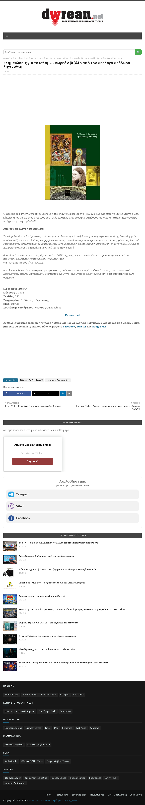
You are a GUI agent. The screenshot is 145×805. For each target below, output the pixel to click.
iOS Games (78, 694)
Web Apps (81, 728)
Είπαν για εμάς (79, 794)
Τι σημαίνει (65, 711)
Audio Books (11, 761)
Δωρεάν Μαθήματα (25, 711)
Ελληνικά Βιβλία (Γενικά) (31, 380)
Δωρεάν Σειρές (58, 778)
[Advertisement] (72, 101)
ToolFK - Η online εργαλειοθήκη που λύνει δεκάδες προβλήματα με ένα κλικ (59, 542)
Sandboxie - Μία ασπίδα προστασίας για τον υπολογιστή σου (52, 582)
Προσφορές (95, 778)
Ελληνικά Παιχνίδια (14, 744)
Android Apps (11, 694)
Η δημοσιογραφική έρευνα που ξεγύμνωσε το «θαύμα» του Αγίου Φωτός (57, 569)
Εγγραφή (32, 461)
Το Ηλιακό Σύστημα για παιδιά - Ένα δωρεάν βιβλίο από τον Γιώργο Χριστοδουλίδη (64, 662)
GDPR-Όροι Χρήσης (117, 794)
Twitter (81, 326)
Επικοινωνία (136, 794)
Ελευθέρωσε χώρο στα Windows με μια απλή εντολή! (47, 649)
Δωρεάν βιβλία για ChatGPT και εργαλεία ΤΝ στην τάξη (48, 622)
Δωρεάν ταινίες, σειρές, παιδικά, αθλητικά (42, 595)
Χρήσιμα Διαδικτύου (15, 783)
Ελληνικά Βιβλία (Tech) (31, 761)
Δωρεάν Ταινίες (77, 778)
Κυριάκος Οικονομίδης (30, 58)
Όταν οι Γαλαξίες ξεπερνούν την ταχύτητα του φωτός (47, 635)
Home (48, 794)
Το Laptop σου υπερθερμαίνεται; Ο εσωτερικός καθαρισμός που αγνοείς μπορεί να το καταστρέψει (72, 609)
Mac (56, 728)
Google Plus (99, 326)
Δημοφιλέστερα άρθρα (36, 778)
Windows (94, 728)
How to (8, 711)
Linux (47, 728)
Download (72, 315)
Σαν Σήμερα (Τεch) (47, 711)
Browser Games (33, 728)
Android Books (30, 694)
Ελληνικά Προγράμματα (38, 744)
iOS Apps (64, 694)
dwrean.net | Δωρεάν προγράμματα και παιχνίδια (52, 800)
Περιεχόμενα (62, 794)
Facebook (69, 326)
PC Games (67, 728)
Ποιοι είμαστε (97, 794)
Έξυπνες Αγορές (13, 778)
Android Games (48, 694)
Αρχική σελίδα (10, 58)
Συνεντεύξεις (111, 778)
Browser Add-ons (13, 728)
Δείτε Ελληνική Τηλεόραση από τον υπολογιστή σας (46, 555)
